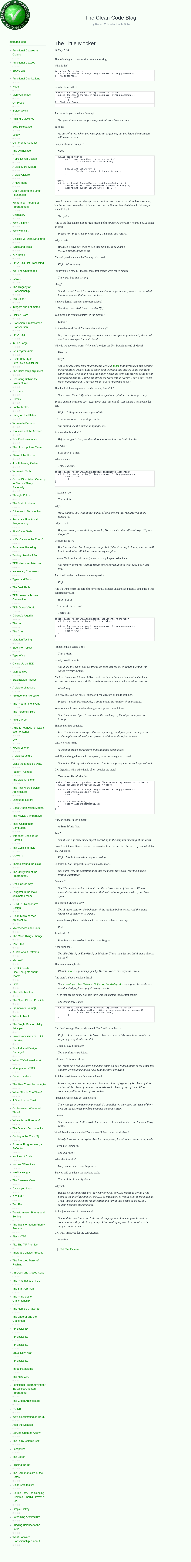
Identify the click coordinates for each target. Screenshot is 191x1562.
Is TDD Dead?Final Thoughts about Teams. (25, 972)
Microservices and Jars (26, 928)
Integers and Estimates (26, 306)
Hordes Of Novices (24, 1164)
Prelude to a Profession (26, 695)
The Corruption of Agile (29, 1084)
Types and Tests (22, 246)
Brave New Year (22, 1352)
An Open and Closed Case (28, 1272)
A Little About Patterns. (26, 952)
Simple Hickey (21, 1509)
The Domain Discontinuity (28, 1128)
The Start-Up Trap (23, 1288)
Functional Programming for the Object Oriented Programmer (29, 1388)
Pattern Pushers (22, 771)
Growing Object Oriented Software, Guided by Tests (94, 1012)
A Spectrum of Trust (24, 1100)
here (70, 999)
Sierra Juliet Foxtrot (24, 455)
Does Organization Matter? (28, 807)
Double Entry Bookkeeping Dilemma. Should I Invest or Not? (29, 1497)
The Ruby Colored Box (26, 1440)
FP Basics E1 (21, 1360)
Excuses (18, 391)
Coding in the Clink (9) (26, 1136)
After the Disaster (23, 1424)
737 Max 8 (19, 254)
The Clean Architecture (26, 1400)
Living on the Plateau (25, 415)
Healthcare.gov (21, 1172)
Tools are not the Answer (27, 431)
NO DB (17, 1408)
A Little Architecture (24, 687)
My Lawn (18, 960)
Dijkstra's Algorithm (24, 615)
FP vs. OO (19, 335)
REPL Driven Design (25, 158)
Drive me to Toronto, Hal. (27, 511)
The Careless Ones (24, 1180)
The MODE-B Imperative (27, 815)
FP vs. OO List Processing (28, 263)
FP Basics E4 (21, 1328)
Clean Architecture (23, 1484)
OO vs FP (18, 855)
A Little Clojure (21, 174)
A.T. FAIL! (18, 1196)
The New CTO (21, 1376)
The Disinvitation (22, 150)
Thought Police (21, 495)
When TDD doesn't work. (27, 1060)
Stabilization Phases (25, 679)
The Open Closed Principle (28, 1000)
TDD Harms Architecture (27, 563)
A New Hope (20, 182)
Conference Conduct (25, 142)
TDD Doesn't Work (24, 607)
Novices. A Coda (22, 1156)
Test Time (18, 944)
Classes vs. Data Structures (29, 238)
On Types (18, 102)
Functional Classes (24, 62)
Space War (19, 70)
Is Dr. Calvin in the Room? (28, 539)
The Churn (19, 631)
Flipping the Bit (21, 1464)
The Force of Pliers (24, 711)
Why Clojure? (21, 222)
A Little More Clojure (25, 166)
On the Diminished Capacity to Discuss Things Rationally (29, 483)
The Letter (19, 1456)
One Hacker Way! (23, 883)
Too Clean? (19, 298)
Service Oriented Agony (27, 1432)
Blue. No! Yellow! (23, 647)
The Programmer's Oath (27, 703)
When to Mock (21, 1016)
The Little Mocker (23, 992)
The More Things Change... (29, 936)
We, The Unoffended (25, 270)
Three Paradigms (23, 1368)
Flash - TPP (20, 1236)
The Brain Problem (24, 503)
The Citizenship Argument (28, 371)
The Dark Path (21, 587)
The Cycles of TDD (24, 847)
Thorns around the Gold (27, 863)
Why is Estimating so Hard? (29, 1416)
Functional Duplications (26, 78)
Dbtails (17, 399)
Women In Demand (24, 423)
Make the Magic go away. (28, 763)
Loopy (16, 134)
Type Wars (19, 655)
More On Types (22, 94)
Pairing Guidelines (23, 118)
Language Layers (23, 799)
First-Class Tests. (23, 531)
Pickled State (20, 315)
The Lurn (18, 623)
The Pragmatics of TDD (26, 1280)
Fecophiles (19, 1449)
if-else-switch (20, 110)
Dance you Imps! (23, 1188)
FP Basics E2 (21, 1344)
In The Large (20, 343)
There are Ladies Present (28, 1252)
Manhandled (20, 671)
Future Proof (20, 719)
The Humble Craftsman (26, 1308)
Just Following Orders (25, 463)
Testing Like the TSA (25, 555)
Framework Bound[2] (25, 1008)
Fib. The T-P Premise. (25, 1244)
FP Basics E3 (21, 1336)
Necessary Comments (26, 571)
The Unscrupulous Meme (27, 447)
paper (116, 379)
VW (15, 739)
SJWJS (17, 278)
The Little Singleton (24, 779)
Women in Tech (22, 471)
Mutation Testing (22, 639)
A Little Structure (22, 755)
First (15, 984)
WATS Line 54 (21, 747)
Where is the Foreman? (26, 1120)
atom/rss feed (18, 41)
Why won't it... (21, 230)
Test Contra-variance (25, 439)
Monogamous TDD (24, 1068)
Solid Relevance (22, 126)
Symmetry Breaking (24, 547)
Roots (16, 86)
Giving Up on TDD (23, 663)
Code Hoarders (22, 1076)
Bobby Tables (21, 407)
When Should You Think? (28, 1092)
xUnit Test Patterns (68, 1280)
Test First (18, 1204)
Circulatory (19, 214)
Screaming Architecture (26, 1516)
